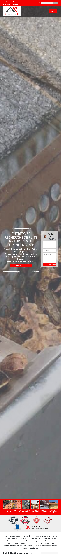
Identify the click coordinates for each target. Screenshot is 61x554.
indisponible (7, 2)
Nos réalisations (21, 265)
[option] (30, 277)
